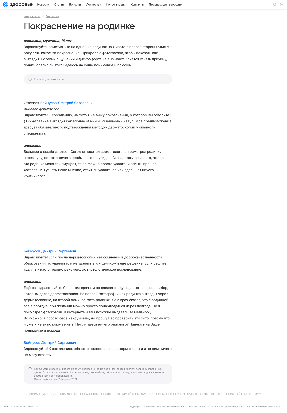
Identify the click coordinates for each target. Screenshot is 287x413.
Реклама (33, 406)
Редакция (135, 406)
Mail (6, 406)
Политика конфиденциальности (262, 406)
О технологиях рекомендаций (225, 406)
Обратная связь (196, 406)
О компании (18, 406)
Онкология (52, 16)
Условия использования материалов (163, 406)
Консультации (32, 16)
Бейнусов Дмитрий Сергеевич (66, 103)
